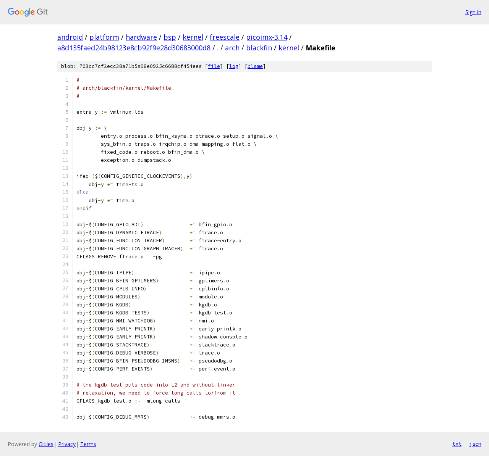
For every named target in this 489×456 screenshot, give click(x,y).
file (214, 66)
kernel (193, 37)
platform (104, 37)
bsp (170, 37)
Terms (88, 444)
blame (255, 66)
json (475, 443)
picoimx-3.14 (266, 37)
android (70, 37)
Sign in (473, 12)
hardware (141, 37)
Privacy (67, 444)
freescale (225, 37)
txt (456, 443)
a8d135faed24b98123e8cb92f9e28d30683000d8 (133, 47)
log (233, 66)
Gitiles (46, 444)
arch (232, 47)
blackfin (259, 47)
